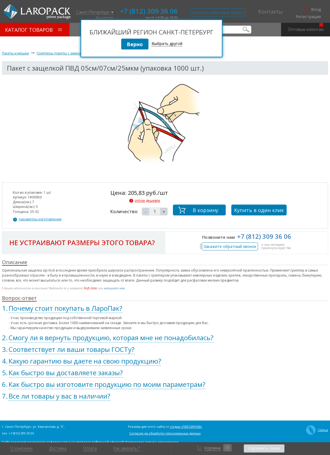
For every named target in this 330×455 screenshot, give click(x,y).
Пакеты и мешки (15, 53)
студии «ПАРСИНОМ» (186, 426)
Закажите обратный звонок (230, 246)
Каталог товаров (33, 29)
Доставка (57, 448)
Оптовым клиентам (306, 27)
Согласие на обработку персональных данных (165, 433)
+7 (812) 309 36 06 (149, 10)
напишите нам (114, 288)
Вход (312, 9)
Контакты (270, 11)
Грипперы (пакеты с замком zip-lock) (66, 53)
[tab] (165, 308)
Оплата (90, 448)
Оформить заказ (264, 448)
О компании (21, 448)
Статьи (317, 430)
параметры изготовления (40, 219)
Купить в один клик (259, 210)
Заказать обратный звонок (218, 12)
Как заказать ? (126, 448)
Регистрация (308, 16)
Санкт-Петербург (94, 12)
